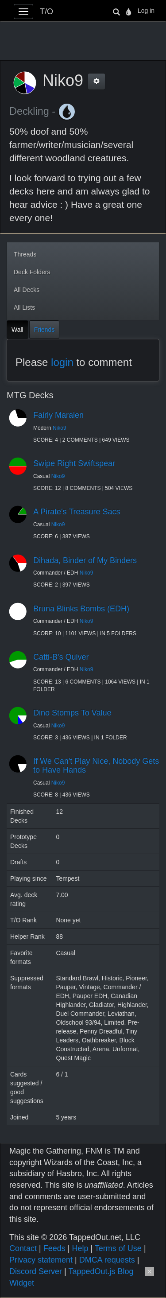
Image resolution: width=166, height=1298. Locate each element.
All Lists (24, 307)
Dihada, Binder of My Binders (85, 560)
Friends (44, 329)
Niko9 (59, 428)
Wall (17, 329)
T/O (46, 11)
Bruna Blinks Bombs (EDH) (81, 608)
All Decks (26, 289)
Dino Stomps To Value (72, 712)
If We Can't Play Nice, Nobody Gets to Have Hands (96, 765)
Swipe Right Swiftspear (74, 463)
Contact (23, 1248)
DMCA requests (107, 1259)
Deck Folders (32, 272)
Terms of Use (118, 1248)
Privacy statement (41, 1259)
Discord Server (35, 1271)
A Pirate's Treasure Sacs (76, 511)
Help (80, 1248)
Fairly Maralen (58, 415)
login (62, 362)
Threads (25, 254)
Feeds (54, 1248)
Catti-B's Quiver (61, 657)
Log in (146, 10)
